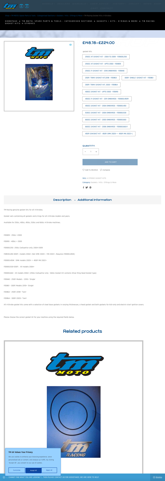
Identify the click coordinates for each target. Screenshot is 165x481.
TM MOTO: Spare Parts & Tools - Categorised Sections (33, 15)
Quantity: (88, 146)
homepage (11, 21)
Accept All (49, 470)
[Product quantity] (91, 152)
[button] (70, 44)
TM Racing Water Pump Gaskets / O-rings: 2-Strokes (143, 383)
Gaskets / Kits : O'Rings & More (69, 15)
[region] (33, 462)
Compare (106, 170)
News (71, 469)
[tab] (62, 199)
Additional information (95, 199)
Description (62, 199)
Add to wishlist (91, 170)
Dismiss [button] (159, 477)
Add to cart (111, 162)
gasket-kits (87, 51)
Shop (7, 15)
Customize (16, 470)
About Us (62, 469)
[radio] (105, 57)
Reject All (33, 470)
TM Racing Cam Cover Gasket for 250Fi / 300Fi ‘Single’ (62, 383)
